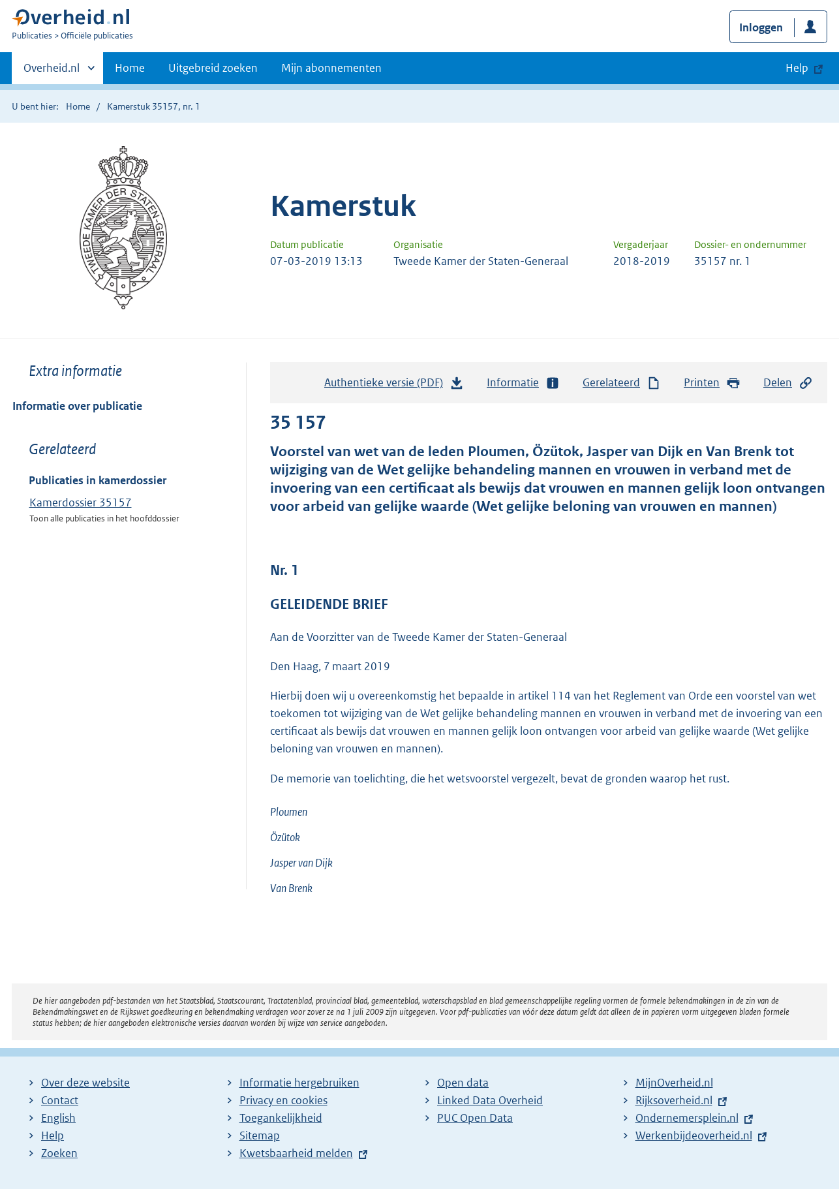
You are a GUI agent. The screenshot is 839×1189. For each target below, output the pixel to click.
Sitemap (259, 1135)
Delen (788, 382)
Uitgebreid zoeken (213, 68)
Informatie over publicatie (77, 406)
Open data (463, 1082)
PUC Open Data (475, 1118)
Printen (712, 382)
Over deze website (85, 1082)
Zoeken (59, 1153)
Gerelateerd (622, 382)
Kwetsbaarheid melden (296, 1153)
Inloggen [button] (761, 27)
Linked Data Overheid (490, 1100)
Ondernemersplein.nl (687, 1118)
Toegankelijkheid (280, 1118)
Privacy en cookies (283, 1100)
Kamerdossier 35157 (80, 502)
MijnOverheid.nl (674, 1082)
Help (52, 1135)
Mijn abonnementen (331, 68)
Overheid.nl (51, 71)
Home (130, 68)
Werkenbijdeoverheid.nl (693, 1135)
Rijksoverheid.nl (673, 1100)
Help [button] (797, 68)
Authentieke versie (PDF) (394, 385)
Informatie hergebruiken (299, 1082)
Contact (59, 1100)
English (58, 1118)
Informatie (523, 382)
